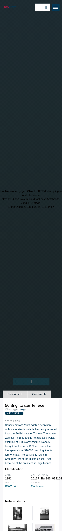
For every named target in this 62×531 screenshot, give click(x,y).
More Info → (14, 413)
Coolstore (37, 486)
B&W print (11, 486)
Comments (39, 394)
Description (14, 394)
